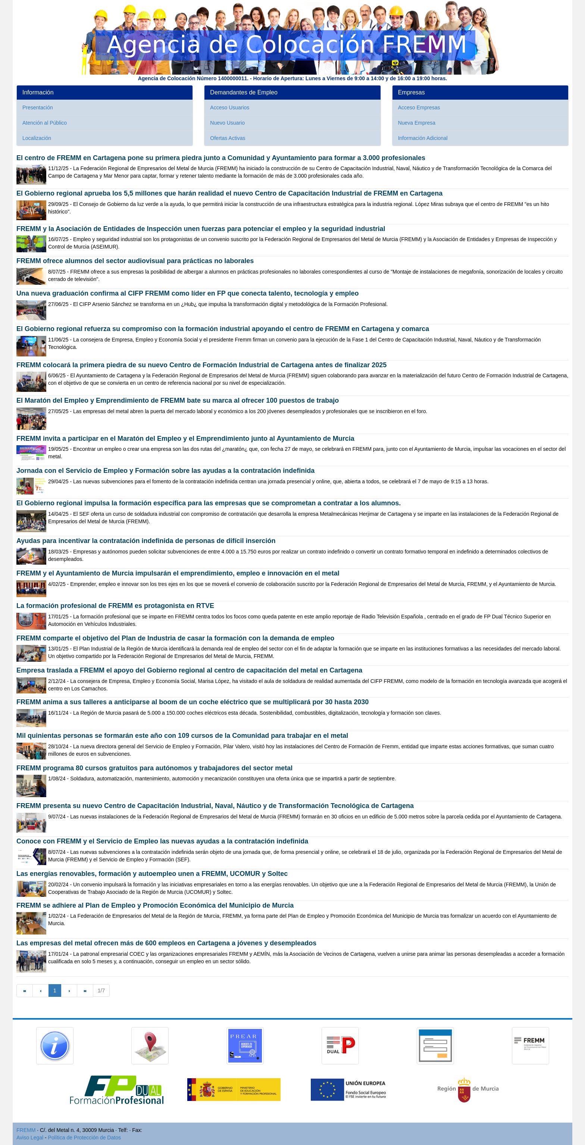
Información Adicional (423, 138)
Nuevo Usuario (227, 123)
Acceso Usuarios (229, 107)
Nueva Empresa (416, 123)
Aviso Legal (29, 1138)
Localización (36, 138)
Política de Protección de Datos (84, 1138)
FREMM (25, 1130)
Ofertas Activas (227, 138)
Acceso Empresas (419, 107)
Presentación (37, 107)
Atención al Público (44, 123)
